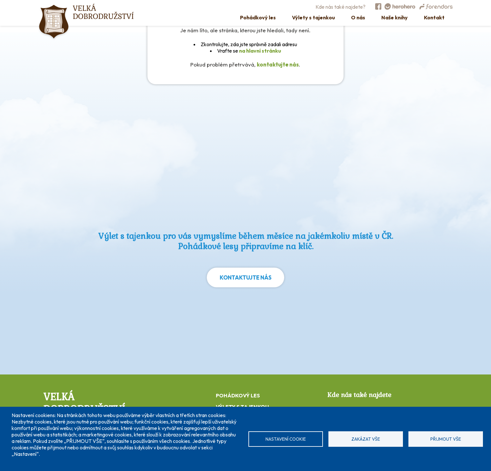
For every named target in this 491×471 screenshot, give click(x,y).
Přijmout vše (445, 439)
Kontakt (434, 17)
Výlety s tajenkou (313, 17)
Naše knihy (394, 17)
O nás (358, 17)
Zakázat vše (365, 439)
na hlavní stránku (260, 50)
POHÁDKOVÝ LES (238, 395)
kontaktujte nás (278, 64)
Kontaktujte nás (246, 277)
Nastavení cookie (286, 439)
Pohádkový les (258, 17)
